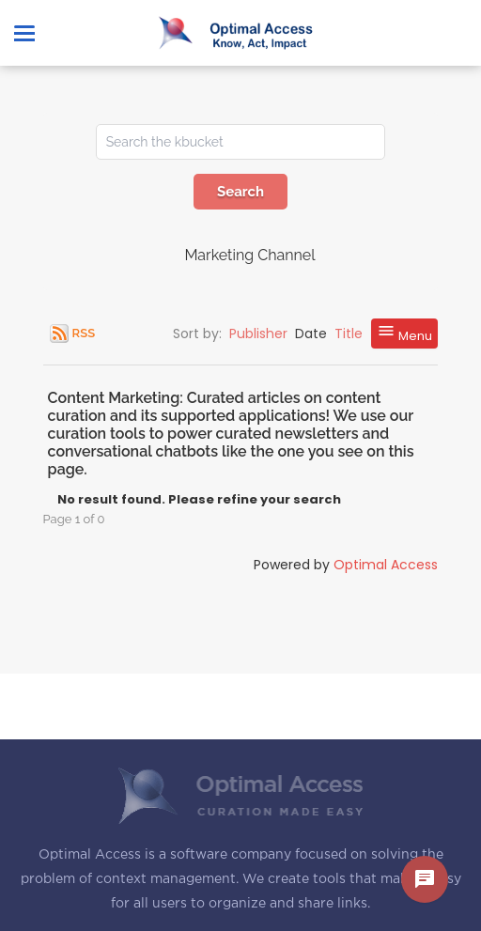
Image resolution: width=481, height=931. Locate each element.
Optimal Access (386, 564)
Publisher (258, 333)
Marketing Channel (249, 255)
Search (240, 191)
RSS (83, 333)
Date (311, 333)
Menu (404, 333)
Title (348, 333)
